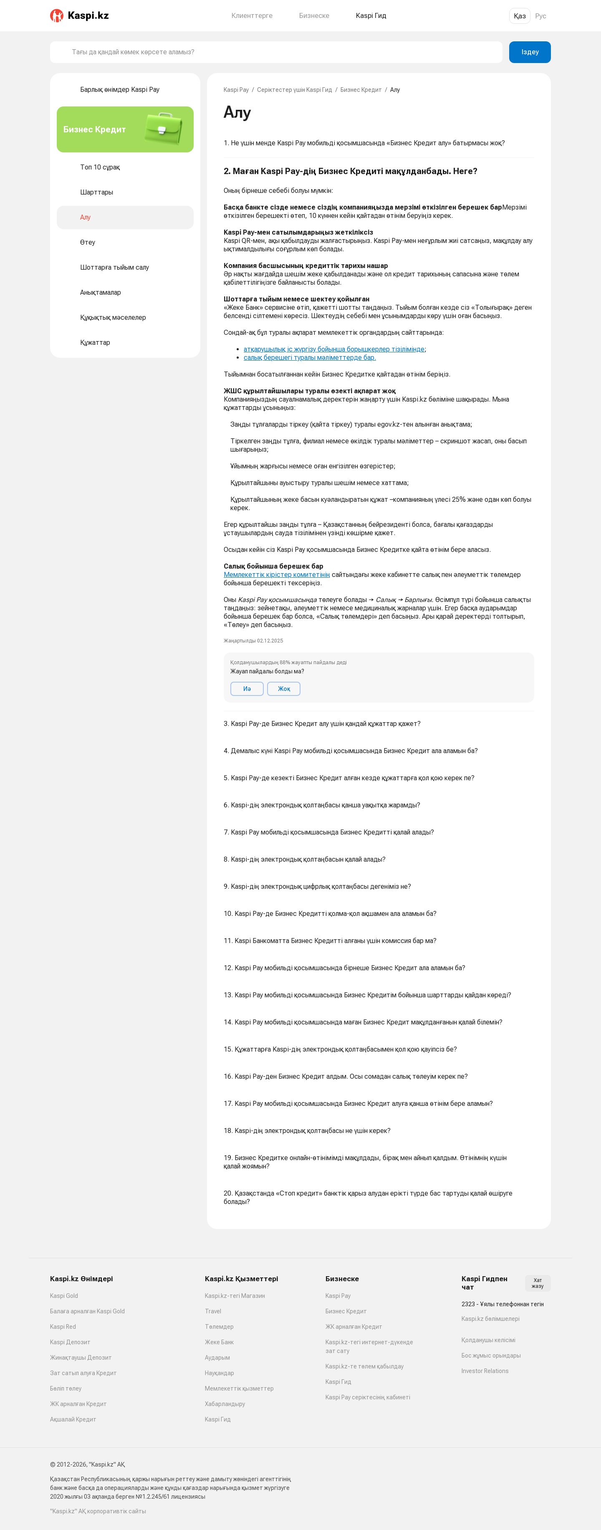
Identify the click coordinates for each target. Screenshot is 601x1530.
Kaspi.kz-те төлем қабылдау (365, 1366)
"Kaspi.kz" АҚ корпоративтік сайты (98, 1511)
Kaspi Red (63, 1326)
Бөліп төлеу (65, 1388)
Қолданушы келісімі (488, 1340)
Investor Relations (485, 1371)
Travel (213, 1311)
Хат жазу (538, 1283)
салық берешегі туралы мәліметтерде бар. (310, 358)
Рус (540, 16)
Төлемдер (219, 1326)
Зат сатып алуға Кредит (83, 1373)
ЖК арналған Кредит (78, 1404)
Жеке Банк (219, 1342)
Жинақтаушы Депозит (81, 1357)
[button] (379, 434)
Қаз (520, 16)
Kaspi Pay (236, 89)
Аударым (217, 1357)
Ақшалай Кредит (73, 1419)
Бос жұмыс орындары (491, 1355)
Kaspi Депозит (70, 1342)
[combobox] (284, 52)
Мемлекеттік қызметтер (239, 1388)
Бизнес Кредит (361, 89)
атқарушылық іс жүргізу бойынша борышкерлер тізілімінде (334, 349)
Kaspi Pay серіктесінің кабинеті (368, 1397)
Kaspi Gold (64, 1295)
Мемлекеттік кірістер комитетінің (277, 575)
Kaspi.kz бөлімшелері (491, 1318)
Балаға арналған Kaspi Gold (87, 1311)
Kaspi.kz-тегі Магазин (235, 1295)
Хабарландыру (225, 1404)
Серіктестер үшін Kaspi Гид (294, 89)
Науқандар (219, 1373)
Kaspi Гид (218, 1419)
